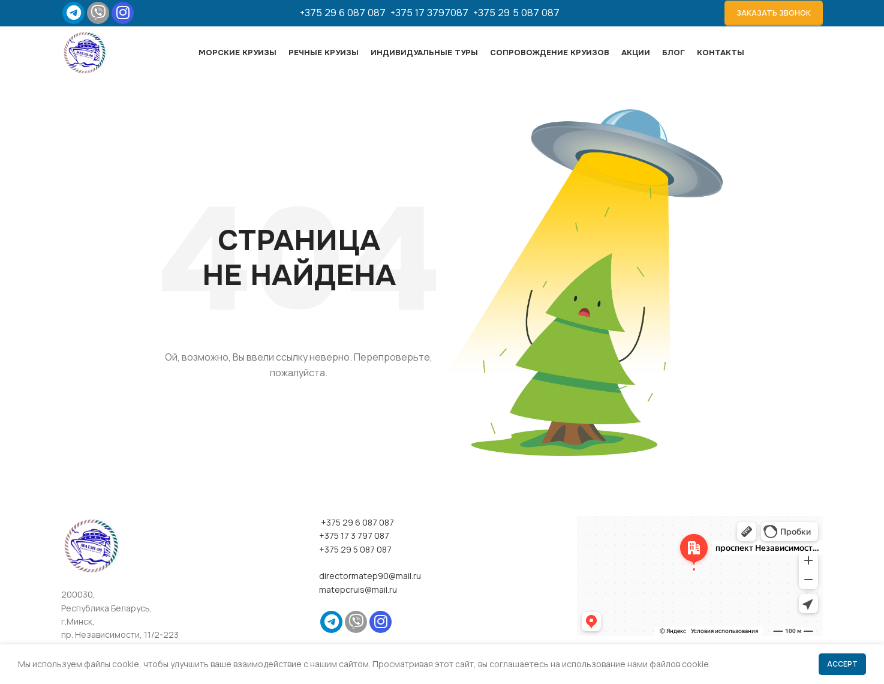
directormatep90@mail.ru (370, 600)
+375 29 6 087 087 (345, 15)
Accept (842, 664)
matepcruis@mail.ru (358, 613)
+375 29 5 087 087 (516, 15)
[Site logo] (94, 66)
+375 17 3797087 (431, 15)
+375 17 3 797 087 (354, 559)
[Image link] (91, 569)
